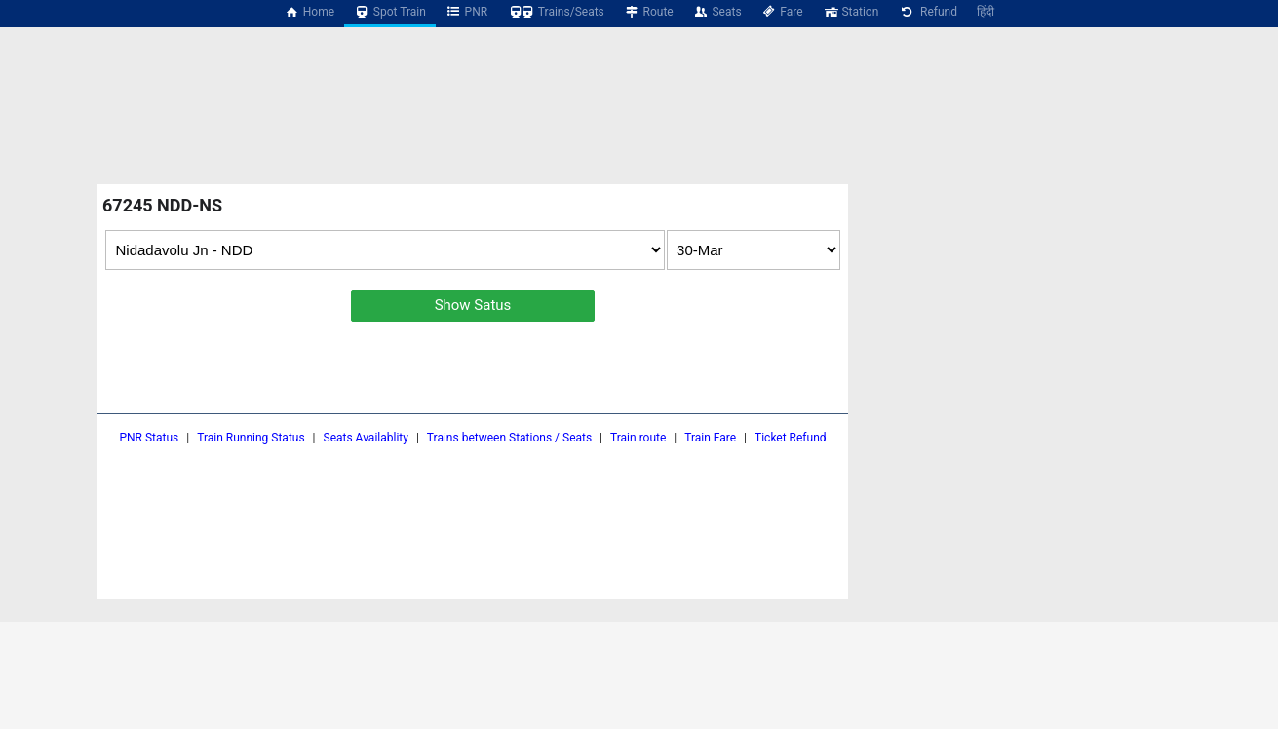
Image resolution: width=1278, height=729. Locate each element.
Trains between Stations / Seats (509, 437)
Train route (638, 437)
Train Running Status (250, 437)
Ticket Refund (791, 437)
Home (309, 12)
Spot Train (390, 12)
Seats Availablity (366, 437)
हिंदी (985, 12)
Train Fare (710, 437)
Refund (927, 12)
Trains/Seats (555, 12)
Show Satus (473, 305)
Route (649, 12)
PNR (466, 12)
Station (851, 12)
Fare (782, 12)
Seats (717, 12)
